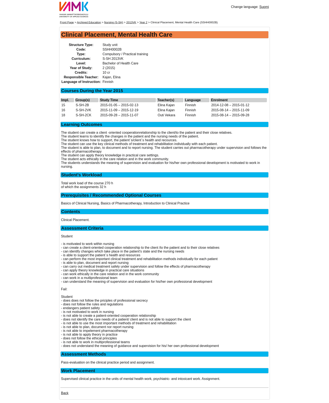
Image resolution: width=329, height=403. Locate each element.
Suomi (264, 7)
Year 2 (143, 22)
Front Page (67, 22)
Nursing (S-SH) (113, 22)
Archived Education (89, 22)
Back (65, 393)
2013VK (131, 22)
